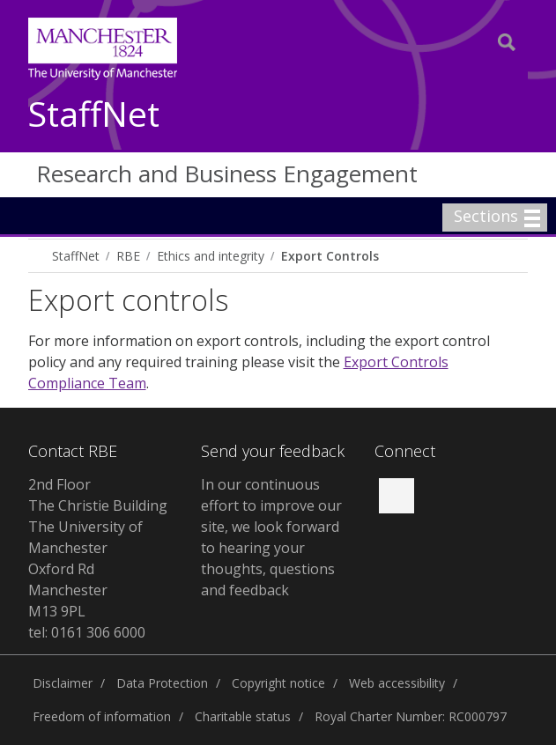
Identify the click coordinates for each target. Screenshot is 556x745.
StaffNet (93, 114)
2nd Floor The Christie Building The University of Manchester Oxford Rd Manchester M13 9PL (97, 548)
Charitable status (243, 716)
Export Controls (330, 255)
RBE (128, 255)
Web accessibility (397, 683)
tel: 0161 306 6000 (86, 632)
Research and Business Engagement (227, 173)
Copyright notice (278, 683)
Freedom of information (102, 716)
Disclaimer (63, 683)
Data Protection (162, 683)
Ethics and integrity (210, 255)
